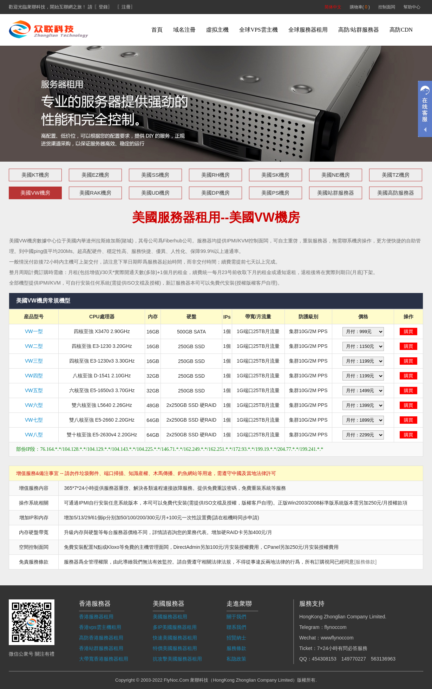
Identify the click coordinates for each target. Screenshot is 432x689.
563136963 (383, 659)
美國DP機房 (215, 193)
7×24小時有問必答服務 (342, 648)
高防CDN (401, 30)
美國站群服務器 (335, 193)
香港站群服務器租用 (101, 648)
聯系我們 (236, 627)
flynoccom (336, 627)
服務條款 (236, 648)
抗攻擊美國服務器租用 (177, 659)
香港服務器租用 (96, 616)
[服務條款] (365, 562)
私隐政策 (236, 659)
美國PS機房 (275, 193)
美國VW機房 (35, 193)
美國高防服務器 (395, 193)
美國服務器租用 (170, 616)
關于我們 (236, 616)
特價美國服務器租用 (175, 648)
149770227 (353, 659)
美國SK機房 (275, 175)
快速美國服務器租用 (175, 638)
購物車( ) (360, 7)
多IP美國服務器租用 (175, 627)
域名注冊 (184, 30)
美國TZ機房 (395, 175)
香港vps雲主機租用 (100, 627)
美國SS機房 (155, 175)
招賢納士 (236, 638)
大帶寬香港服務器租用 (103, 659)
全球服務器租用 (308, 30)
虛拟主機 (217, 30)
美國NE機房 (335, 175)
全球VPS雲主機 (258, 30)
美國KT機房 (35, 175)
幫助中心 (412, 7)
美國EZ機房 (95, 175)
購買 (408, 331)
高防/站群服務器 (358, 30)
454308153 (324, 659)
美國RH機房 (215, 175)
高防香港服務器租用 (101, 638)
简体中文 (333, 7)
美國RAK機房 (95, 193)
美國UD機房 (155, 193)
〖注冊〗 (126, 6)
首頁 (157, 30)
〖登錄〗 (103, 6)
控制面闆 (386, 7)
